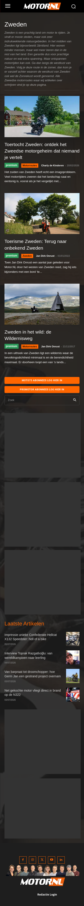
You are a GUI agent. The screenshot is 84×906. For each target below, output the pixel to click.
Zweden (27, 255)
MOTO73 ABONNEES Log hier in (42, 380)
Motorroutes (30, 165)
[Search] (75, 400)
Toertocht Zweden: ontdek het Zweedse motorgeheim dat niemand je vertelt (42, 151)
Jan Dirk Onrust (45, 255)
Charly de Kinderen (52, 165)
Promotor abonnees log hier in (42, 389)
